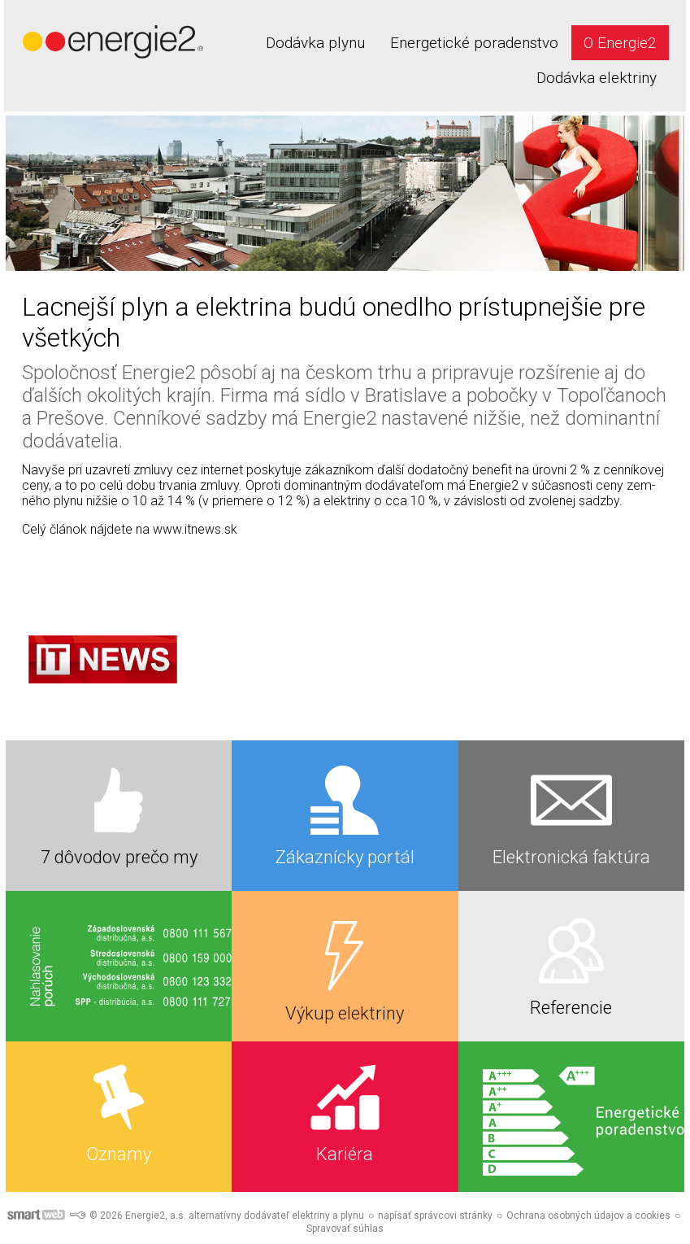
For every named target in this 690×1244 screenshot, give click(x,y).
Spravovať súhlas (345, 1228)
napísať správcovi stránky (435, 1215)
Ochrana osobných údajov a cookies (588, 1215)
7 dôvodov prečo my (119, 857)
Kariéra (344, 1154)
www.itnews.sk (195, 529)
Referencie (571, 1007)
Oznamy (118, 1154)
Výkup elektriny (344, 1013)
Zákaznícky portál (345, 857)
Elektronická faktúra (571, 857)
